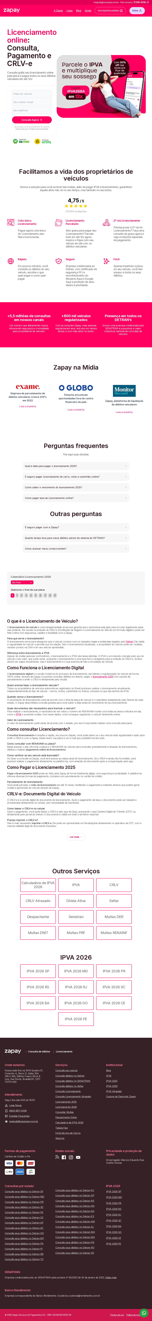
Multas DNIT (38, 933)
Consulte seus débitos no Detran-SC (24, 1207)
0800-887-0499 (18, 1110)
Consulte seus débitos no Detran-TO (24, 1259)
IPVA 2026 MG (76, 971)
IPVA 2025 (111, 1081)
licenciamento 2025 (103, 676)
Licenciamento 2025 (65, 1101)
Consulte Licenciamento (68, 1091)
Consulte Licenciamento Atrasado (73, 1096)
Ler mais (76, 836)
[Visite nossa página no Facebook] (63, 1157)
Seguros (59, 1138)
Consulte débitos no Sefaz (69, 1086)
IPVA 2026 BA (38, 1003)
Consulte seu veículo (66, 1070)
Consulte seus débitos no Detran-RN (74, 1206)
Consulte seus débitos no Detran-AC (24, 1228)
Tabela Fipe (61, 1128)
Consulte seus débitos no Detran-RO (74, 1247)
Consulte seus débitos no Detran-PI (24, 1248)
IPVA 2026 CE (114, 1003)
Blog (78, 10)
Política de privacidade (39, 129)
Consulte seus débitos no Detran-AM (75, 1221)
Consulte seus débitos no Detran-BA (74, 1211)
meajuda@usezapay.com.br (23, 1121)
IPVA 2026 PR (114, 971)
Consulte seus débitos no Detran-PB (74, 1242)
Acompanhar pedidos (110, 10)
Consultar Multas (64, 1112)
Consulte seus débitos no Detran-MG (24, 1196)
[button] (76, 466)
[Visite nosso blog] (57, 1157)
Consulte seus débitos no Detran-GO (24, 1233)
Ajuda (88, 10)
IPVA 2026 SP (38, 971)
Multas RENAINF (114, 933)
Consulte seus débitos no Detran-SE (74, 1253)
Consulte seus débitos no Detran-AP (24, 1222)
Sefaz (114, 901)
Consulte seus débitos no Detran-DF (24, 1191)
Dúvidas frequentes (19, 1116)
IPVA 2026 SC (114, 987)
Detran (129, 641)
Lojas (69, 10)
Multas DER (114, 917)
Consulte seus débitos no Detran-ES (74, 1216)
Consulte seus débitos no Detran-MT (24, 1238)
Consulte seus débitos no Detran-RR (24, 1254)
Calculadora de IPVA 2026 (38, 885)
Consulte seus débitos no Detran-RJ (74, 1190)
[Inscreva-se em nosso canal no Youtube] (78, 1157)
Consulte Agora (31, 119)
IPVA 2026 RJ (76, 987)
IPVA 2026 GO (76, 1003)
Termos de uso (21, 129)
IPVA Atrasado (114, 1091)
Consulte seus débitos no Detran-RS (74, 1200)
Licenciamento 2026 (66, 1107)
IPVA (18, 714)
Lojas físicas (15, 1105)
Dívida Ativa (76, 901)
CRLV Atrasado (38, 901)
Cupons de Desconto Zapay (121, 1096)
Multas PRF (76, 933)
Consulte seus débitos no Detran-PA (24, 1243)
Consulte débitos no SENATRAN (72, 1081)
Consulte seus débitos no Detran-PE (24, 1212)
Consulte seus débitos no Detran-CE (24, 1217)
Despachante (38, 917)
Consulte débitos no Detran (69, 1075)
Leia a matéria (27, 406)
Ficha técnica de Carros (67, 1133)
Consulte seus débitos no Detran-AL (74, 1227)
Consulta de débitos (39, 1051)
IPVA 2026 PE (76, 1019)
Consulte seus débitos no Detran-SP (74, 1195)
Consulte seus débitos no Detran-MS (75, 1237)
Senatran (76, 917)
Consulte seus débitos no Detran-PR (24, 1202)
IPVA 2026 (112, 1086)
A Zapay (58, 10)
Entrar (137, 10)
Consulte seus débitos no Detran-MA (75, 1232)
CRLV (114, 885)
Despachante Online (66, 1117)
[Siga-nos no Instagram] (71, 1157)
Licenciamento (64, 1051)
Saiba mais (111, 1277)
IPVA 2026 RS (38, 987)
